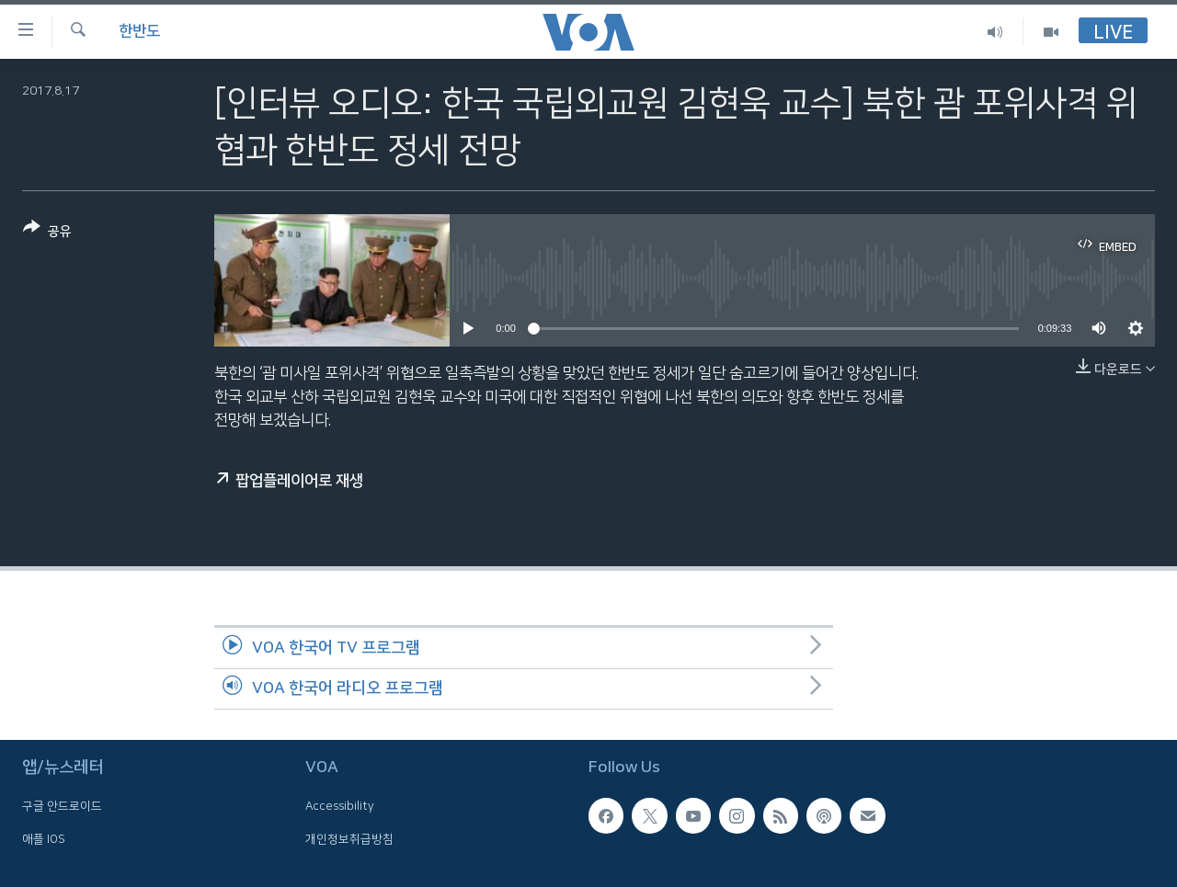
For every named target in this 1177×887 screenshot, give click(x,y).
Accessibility (339, 806)
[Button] (47, 233)
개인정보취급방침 (349, 839)
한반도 (139, 31)
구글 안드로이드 (62, 806)
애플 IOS (43, 839)
